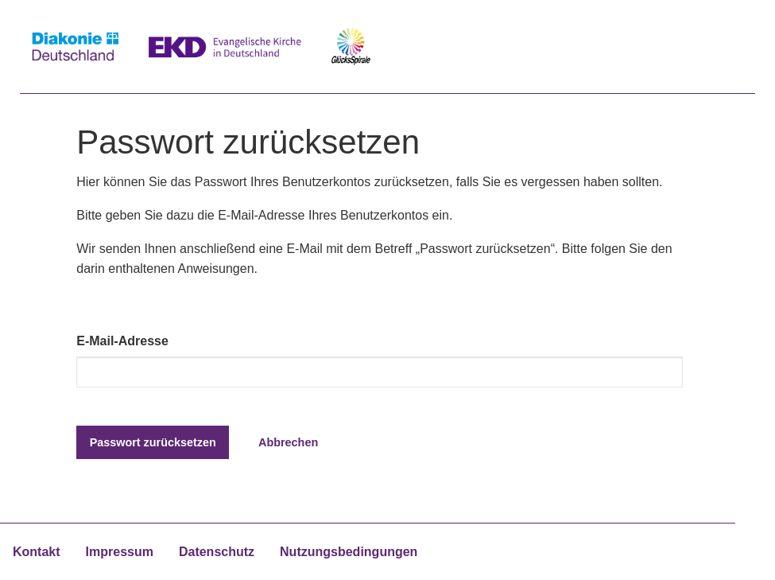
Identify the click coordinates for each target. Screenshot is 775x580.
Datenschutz (216, 552)
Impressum (119, 552)
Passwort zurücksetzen (153, 442)
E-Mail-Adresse (122, 341)
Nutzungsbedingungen (348, 552)
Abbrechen (288, 442)
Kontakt (36, 552)
